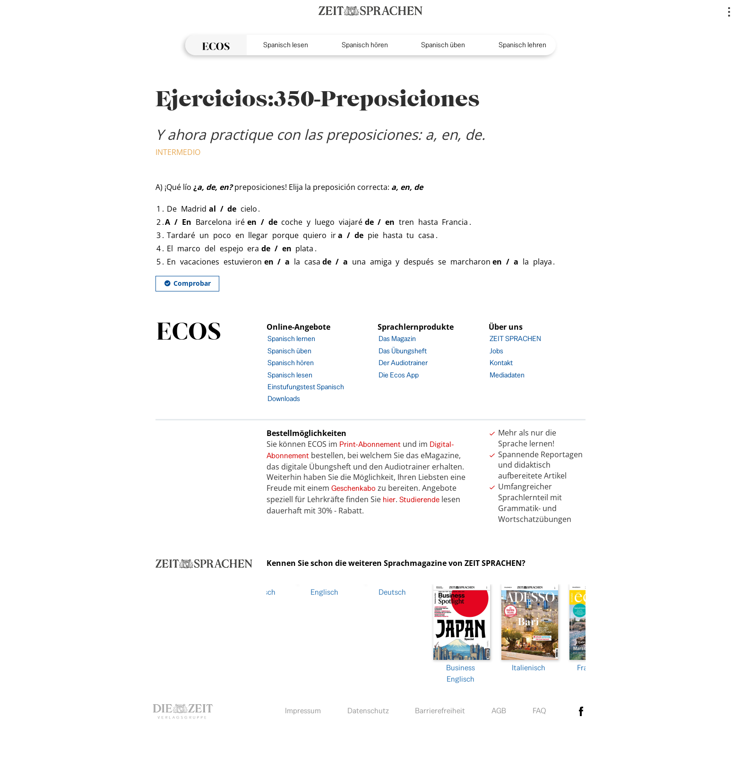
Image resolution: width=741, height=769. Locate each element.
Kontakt (501, 362)
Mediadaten (507, 374)
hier (389, 499)
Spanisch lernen (291, 338)
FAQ (539, 709)
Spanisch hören (365, 44)
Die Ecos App (399, 374)
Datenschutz (368, 709)
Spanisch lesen (285, 44)
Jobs (496, 350)
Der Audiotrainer (403, 362)
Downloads (283, 398)
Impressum (303, 709)
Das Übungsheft (403, 350)
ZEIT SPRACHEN (515, 338)
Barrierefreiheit (440, 709)
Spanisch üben (443, 44)
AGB (498, 709)
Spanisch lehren (522, 44)
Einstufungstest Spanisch (305, 386)
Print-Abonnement (370, 444)
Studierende (419, 499)
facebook (581, 709)
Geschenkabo (353, 488)
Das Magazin (397, 338)
